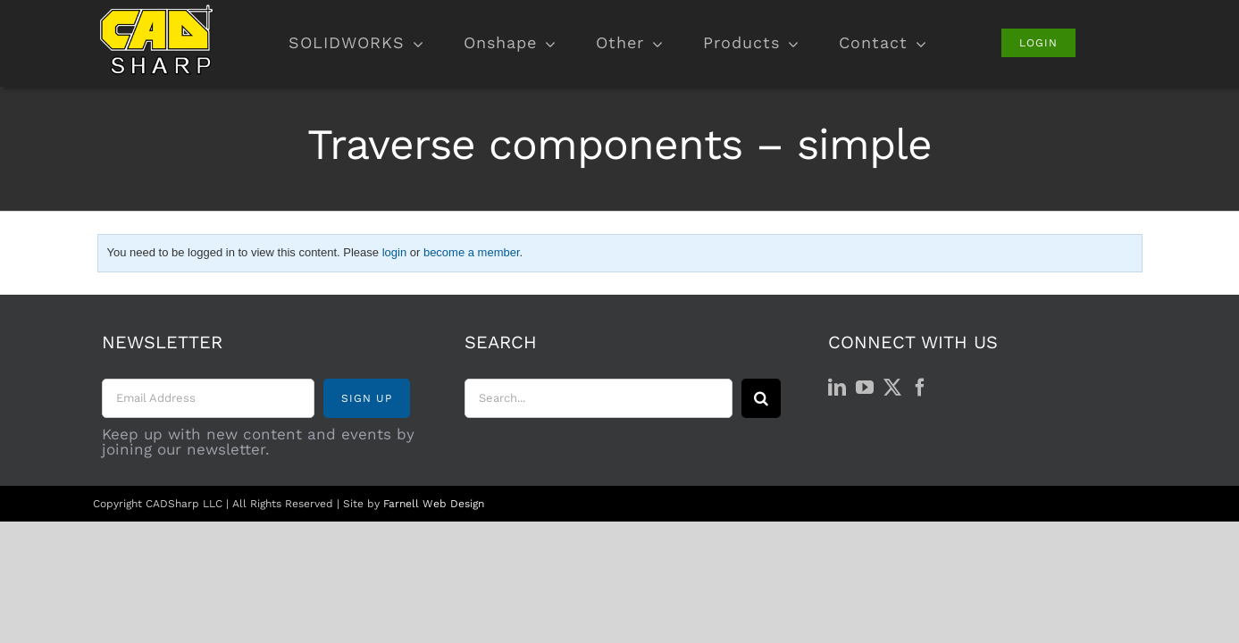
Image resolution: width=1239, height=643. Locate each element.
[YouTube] (865, 388)
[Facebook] (920, 388)
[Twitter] (892, 388)
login (394, 252)
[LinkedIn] (837, 388)
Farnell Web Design (433, 503)
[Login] (1038, 43)
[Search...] (599, 398)
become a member (471, 252)
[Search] (761, 398)
